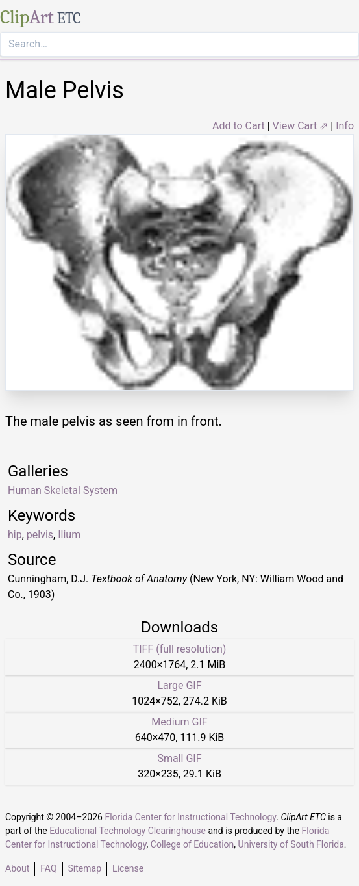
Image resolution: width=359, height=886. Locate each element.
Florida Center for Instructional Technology (190, 817)
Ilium (69, 534)
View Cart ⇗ (300, 126)
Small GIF (179, 758)
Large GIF (179, 685)
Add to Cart (238, 126)
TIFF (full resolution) (180, 649)
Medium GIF (179, 722)
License (127, 868)
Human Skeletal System (63, 490)
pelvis (40, 534)
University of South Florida (291, 844)
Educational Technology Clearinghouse (127, 831)
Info (345, 126)
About (17, 868)
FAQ (48, 868)
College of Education (192, 844)
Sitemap (84, 868)
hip (15, 534)
